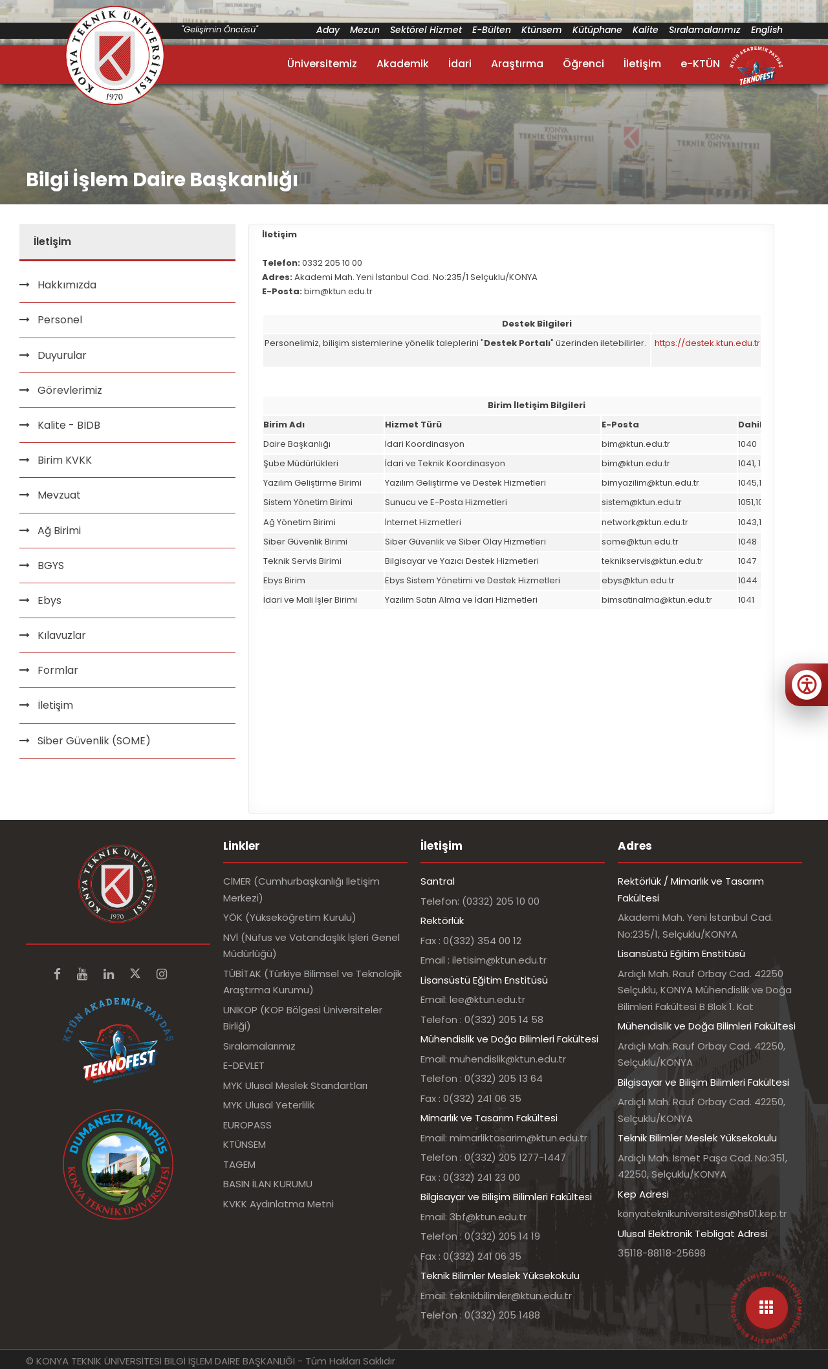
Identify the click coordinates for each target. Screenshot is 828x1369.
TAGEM (239, 1164)
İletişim (642, 63)
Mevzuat (59, 495)
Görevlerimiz (70, 390)
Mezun (365, 29)
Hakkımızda (67, 284)
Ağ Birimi (59, 530)
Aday (328, 29)
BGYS (51, 565)
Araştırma (517, 63)
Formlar (58, 670)
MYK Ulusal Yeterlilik (268, 1105)
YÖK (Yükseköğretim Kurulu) (289, 917)
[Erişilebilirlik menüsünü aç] (806, 684)
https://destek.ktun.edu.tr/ (709, 343)
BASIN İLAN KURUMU (267, 1184)
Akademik (402, 63)
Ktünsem (541, 29)
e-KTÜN (700, 63)
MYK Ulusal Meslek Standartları (295, 1085)
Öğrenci (583, 63)
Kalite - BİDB (69, 425)
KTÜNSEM (244, 1144)
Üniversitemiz (322, 63)
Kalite (646, 29)
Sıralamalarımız (705, 29)
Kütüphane (597, 29)
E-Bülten (491, 29)
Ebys (49, 600)
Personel (60, 319)
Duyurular (62, 355)
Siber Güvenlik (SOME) (94, 740)
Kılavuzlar (62, 635)
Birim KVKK (65, 460)
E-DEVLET (244, 1065)
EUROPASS (247, 1125)
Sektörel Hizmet (426, 29)
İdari (460, 63)
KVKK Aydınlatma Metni (278, 1204)
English (767, 29)
